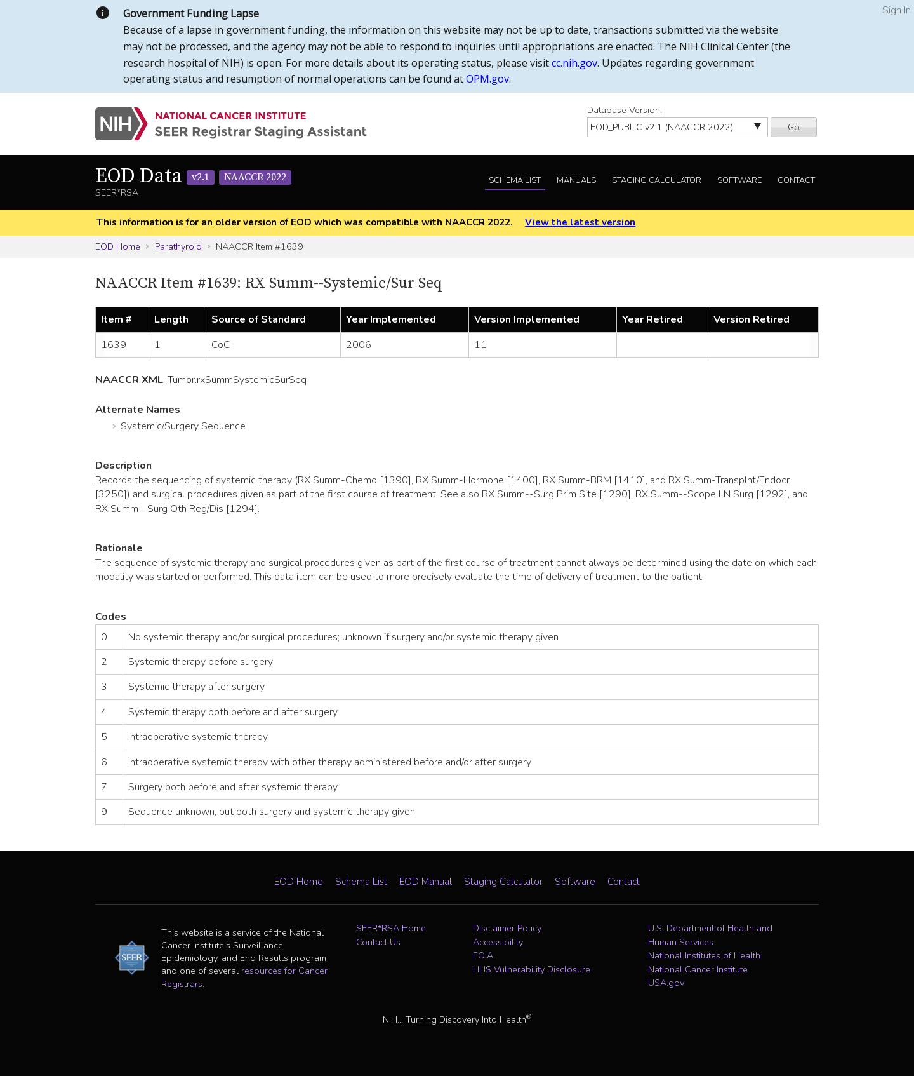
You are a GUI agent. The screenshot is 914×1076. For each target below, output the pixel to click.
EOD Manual (425, 881)
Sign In (896, 10)
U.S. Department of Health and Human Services (710, 935)
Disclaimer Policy (507, 928)
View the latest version (580, 222)
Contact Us (378, 942)
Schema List (515, 180)
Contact (796, 180)
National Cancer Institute (698, 969)
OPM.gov (487, 79)
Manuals (576, 180)
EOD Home (117, 246)
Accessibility (498, 942)
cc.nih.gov (574, 63)
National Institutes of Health (704, 955)
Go (794, 127)
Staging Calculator (656, 180)
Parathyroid (178, 246)
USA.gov (666, 982)
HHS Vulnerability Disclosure (531, 969)
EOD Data (193, 176)
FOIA (483, 955)
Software (739, 180)
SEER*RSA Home (391, 928)
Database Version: (624, 110)
